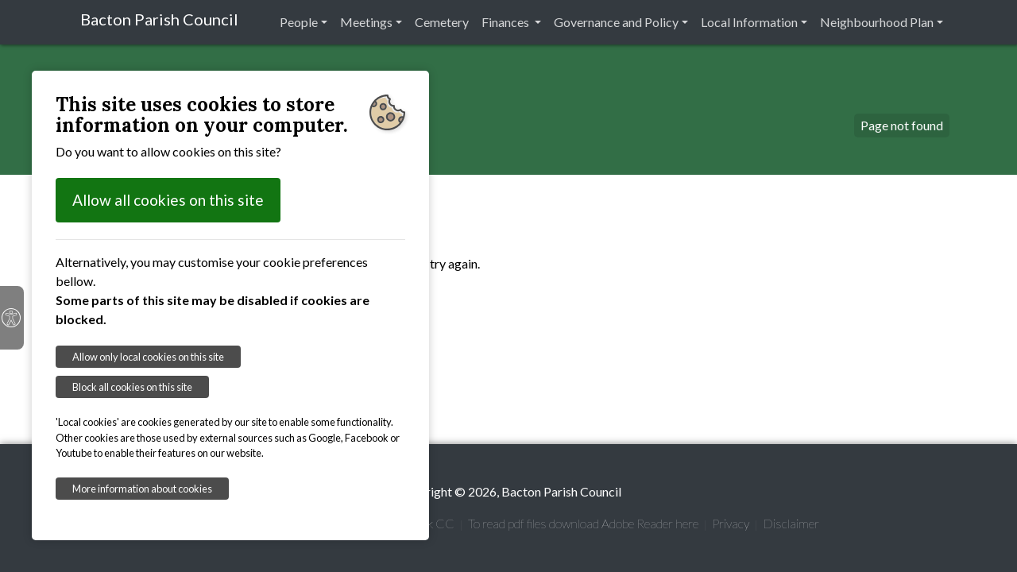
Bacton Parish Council (159, 19)
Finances (506, 21)
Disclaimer (791, 523)
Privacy (730, 523)
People (299, 21)
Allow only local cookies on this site (148, 356)
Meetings (366, 21)
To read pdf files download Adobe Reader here (583, 523)
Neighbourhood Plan (877, 21)
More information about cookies (142, 488)
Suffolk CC (425, 523)
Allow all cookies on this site (168, 200)
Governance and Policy (616, 21)
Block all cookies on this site (132, 387)
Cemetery (442, 21)
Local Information (749, 21)
